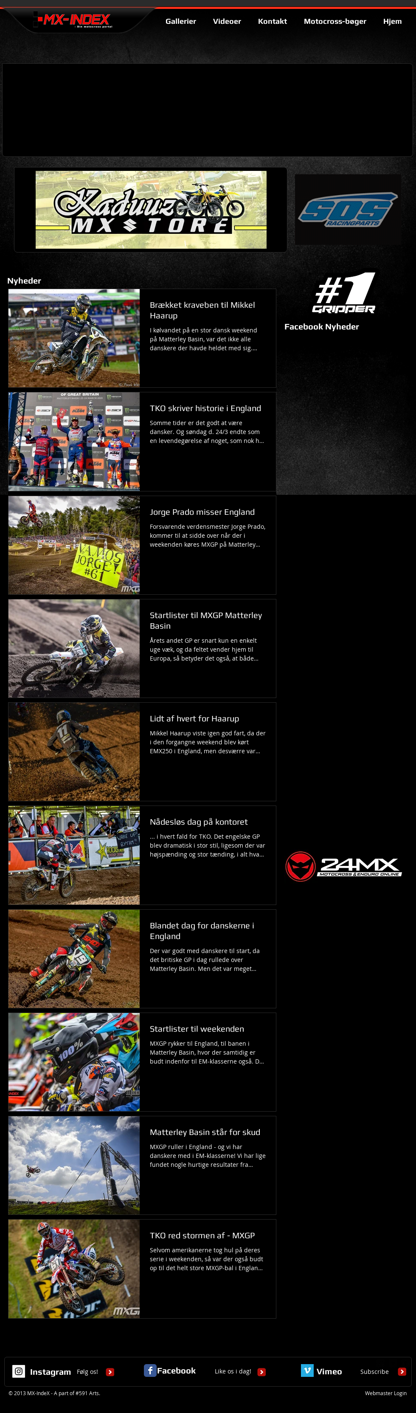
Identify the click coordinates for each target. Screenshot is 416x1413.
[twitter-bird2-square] (393, 1363)
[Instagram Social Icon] (18, 1371)
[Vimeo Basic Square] (307, 1370)
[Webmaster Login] (386, 1393)
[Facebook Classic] (150, 1370)
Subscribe (374, 1372)
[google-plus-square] (380, 1363)
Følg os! (87, 1372)
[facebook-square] (406, 1363)
